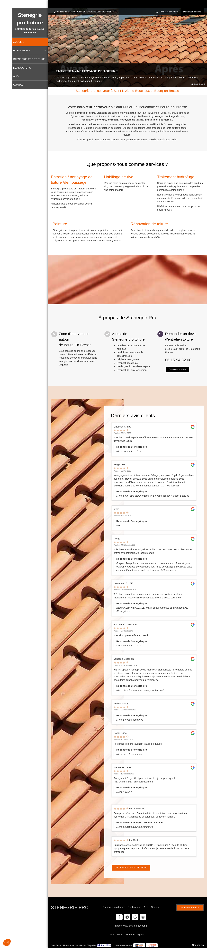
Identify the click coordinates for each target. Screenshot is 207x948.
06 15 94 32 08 (178, 360)
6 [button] (204, 84)
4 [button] (199, 84)
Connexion (198, 945)
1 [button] (192, 84)
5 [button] (202, 84)
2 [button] (195, 84)
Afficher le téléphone (168, 11)
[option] (127, 47)
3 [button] (197, 84)
